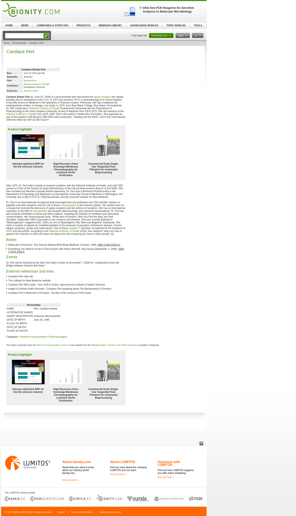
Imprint (61, 512)
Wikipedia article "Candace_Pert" (106, 345)
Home (7, 43)
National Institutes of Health (36, 84)
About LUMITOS (122, 462)
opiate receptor (102, 96)
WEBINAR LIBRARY (110, 25)
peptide (73, 228)
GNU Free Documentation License (52, 345)
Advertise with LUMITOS (169, 463)
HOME (9, 25)
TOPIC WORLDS (175, 25)
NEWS (25, 25)
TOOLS (198, 25)
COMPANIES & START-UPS (52, 25)
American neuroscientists (33, 336)
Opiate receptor (31, 91)
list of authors (130, 345)
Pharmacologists (58, 336)
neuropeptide (39, 211)
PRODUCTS (83, 25)
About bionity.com (76, 462)
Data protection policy (110, 512)
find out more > (70, 480)
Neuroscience (30, 80)
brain (46, 99)
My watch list (140, 35)
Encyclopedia (19, 43)
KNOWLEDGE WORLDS (144, 25)
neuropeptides (68, 205)
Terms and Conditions (82, 512)
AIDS (9, 231)
